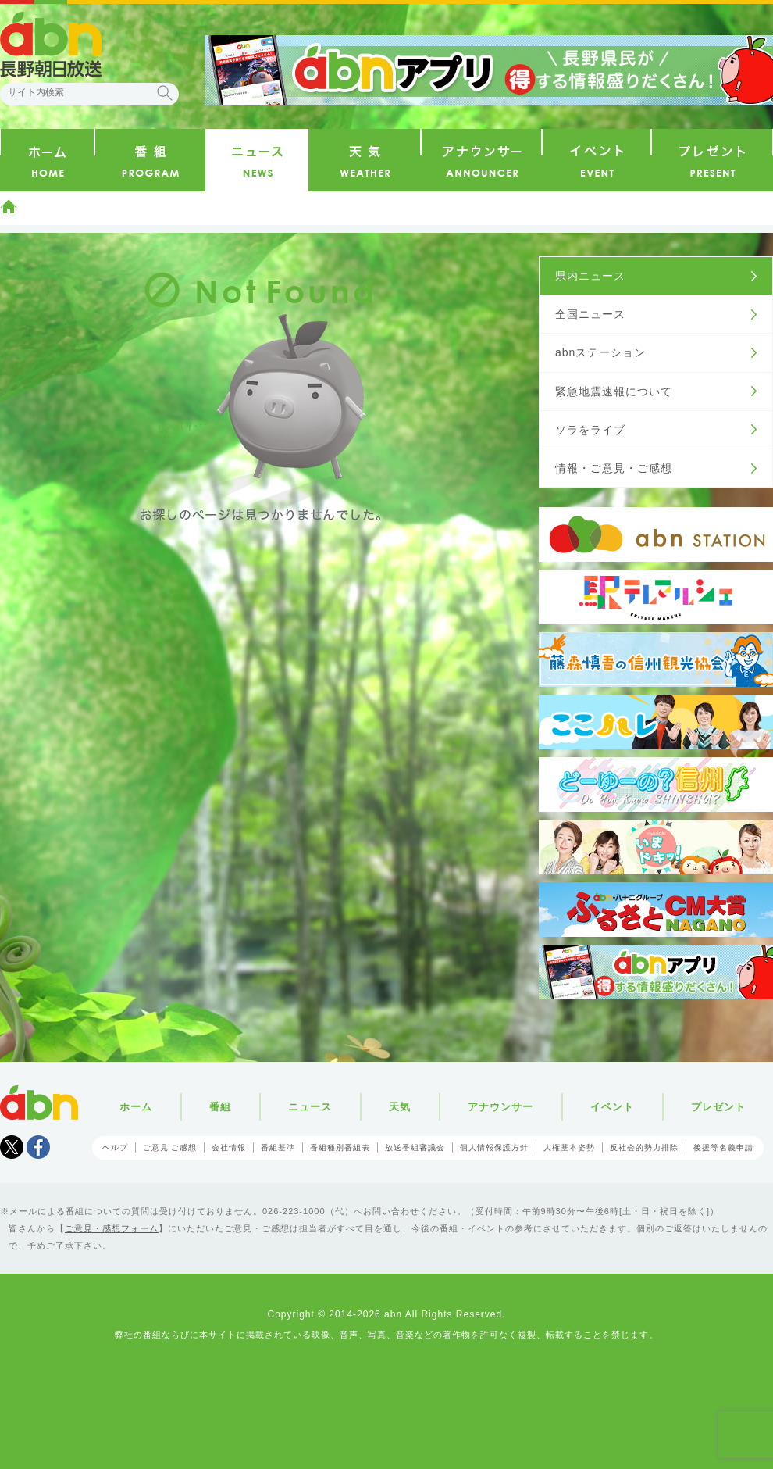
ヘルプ (115, 1147)
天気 (400, 1107)
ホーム (8, 206)
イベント (612, 1107)
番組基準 (278, 1147)
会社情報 (229, 1147)
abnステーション (600, 352)
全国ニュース (590, 314)
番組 (220, 1107)
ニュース (310, 1107)
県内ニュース (590, 276)
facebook (38, 1147)
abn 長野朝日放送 (51, 44)
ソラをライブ (590, 430)
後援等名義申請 (723, 1147)
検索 (165, 93)
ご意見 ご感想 (170, 1147)
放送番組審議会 (415, 1147)
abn (39, 1102)
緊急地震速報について (613, 391)
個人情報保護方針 (494, 1147)
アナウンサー (500, 1107)
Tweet (11, 1147)
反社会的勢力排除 (644, 1147)
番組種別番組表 (340, 1147)
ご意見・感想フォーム (112, 1228)
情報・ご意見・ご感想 (613, 468)
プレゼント (718, 1107)
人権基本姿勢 (569, 1147)
